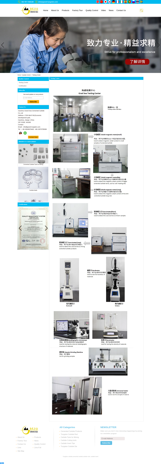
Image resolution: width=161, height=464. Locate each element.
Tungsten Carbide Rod (69, 434)
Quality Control (92, 10)
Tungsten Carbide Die (69, 446)
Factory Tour (77, 10)
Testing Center (23, 82)
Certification (22, 86)
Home (45, 10)
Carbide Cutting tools (68, 440)
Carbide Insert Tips (68, 443)
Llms (19, 447)
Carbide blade (33, 191)
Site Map (21, 451)
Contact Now (33, 137)
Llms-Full (37, 447)
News (111, 10)
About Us (55, 10)
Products (65, 10)
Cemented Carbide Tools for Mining (33, 165)
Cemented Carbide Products (71, 431)
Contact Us (121, 10)
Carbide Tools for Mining (70, 437)
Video (103, 10)
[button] (77, 71)
